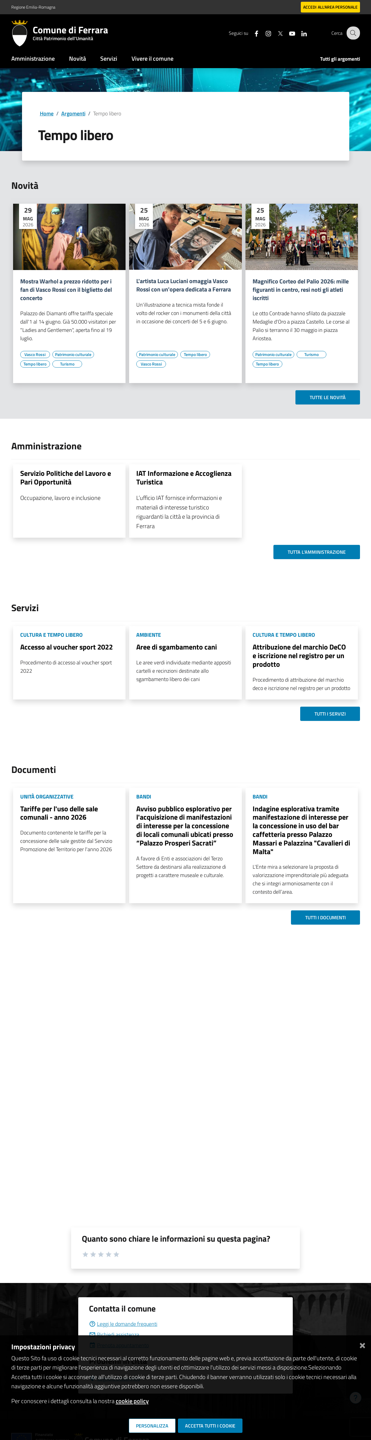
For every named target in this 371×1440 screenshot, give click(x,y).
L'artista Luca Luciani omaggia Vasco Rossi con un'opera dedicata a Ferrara (183, 285)
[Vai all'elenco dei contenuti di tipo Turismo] (67, 364)
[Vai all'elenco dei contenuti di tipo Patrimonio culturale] (73, 354)
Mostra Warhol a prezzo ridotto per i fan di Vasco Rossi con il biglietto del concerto (66, 289)
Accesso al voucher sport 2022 (66, 646)
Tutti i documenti (325, 917)
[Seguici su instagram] (264, 32)
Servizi (108, 58)
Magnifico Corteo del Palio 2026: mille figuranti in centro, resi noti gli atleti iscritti (301, 289)
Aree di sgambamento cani (176, 646)
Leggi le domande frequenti (123, 1324)
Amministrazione (33, 58)
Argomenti (73, 113)
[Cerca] (353, 33)
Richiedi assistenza (114, 1335)
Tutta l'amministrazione (317, 552)
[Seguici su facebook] (253, 32)
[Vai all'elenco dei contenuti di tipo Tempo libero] (35, 364)
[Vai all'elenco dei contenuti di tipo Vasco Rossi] (35, 354)
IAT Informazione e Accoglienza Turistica (183, 477)
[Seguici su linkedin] (300, 32)
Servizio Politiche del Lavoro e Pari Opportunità (65, 477)
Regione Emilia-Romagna (33, 7)
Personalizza (152, 1425)
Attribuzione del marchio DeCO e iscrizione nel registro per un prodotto (299, 655)
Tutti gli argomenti (340, 59)
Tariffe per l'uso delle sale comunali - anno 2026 (59, 813)
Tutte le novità (328, 397)
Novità (77, 58)
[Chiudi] (362, 1344)
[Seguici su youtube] (288, 32)
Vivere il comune (152, 58)
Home (47, 113)
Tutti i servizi (330, 713)
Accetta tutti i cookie (210, 1425)
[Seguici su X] (276, 32)
